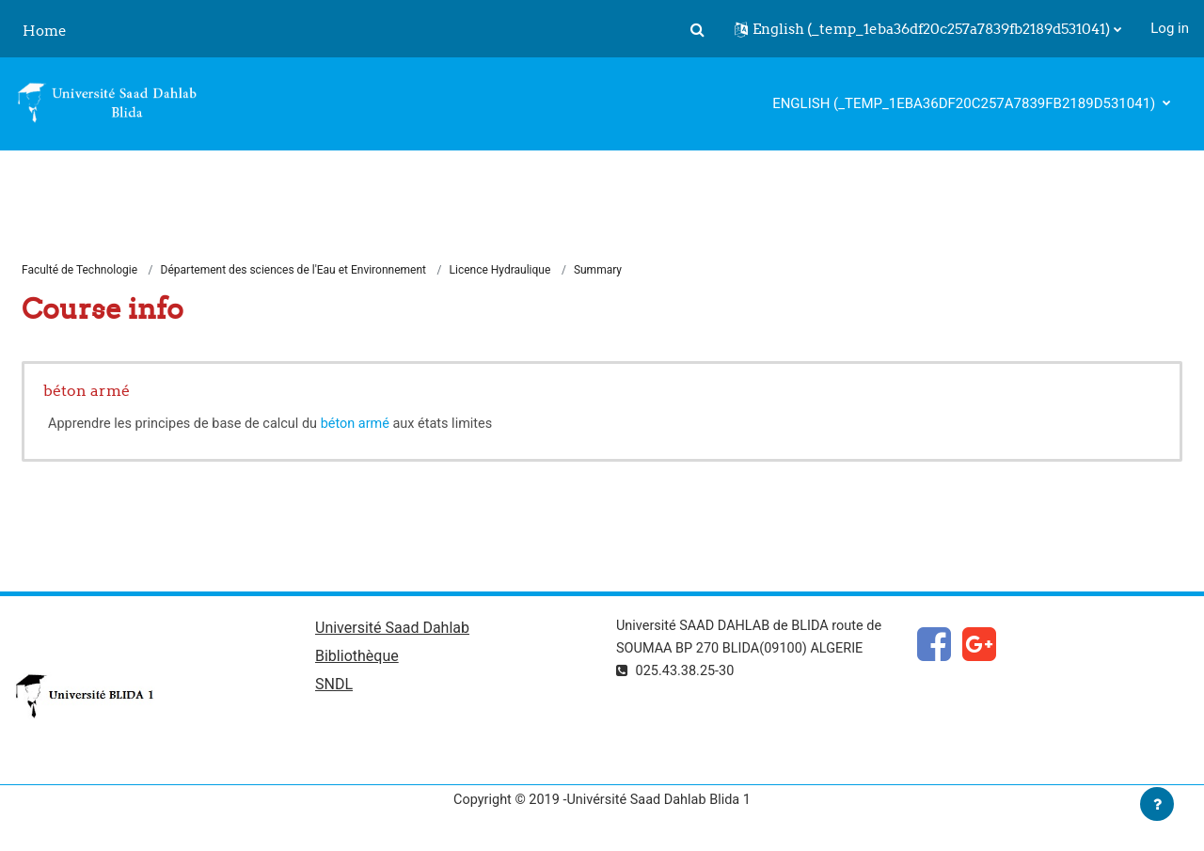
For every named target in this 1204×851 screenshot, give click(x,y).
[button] (697, 29)
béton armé (86, 391)
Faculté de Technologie (79, 270)
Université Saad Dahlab (392, 630)
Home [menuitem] (45, 30)
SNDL (334, 688)
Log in (1169, 28)
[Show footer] (1157, 804)
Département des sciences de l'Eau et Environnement (293, 270)
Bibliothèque (357, 660)
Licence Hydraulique (500, 270)
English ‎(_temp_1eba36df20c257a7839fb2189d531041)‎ (965, 103)
